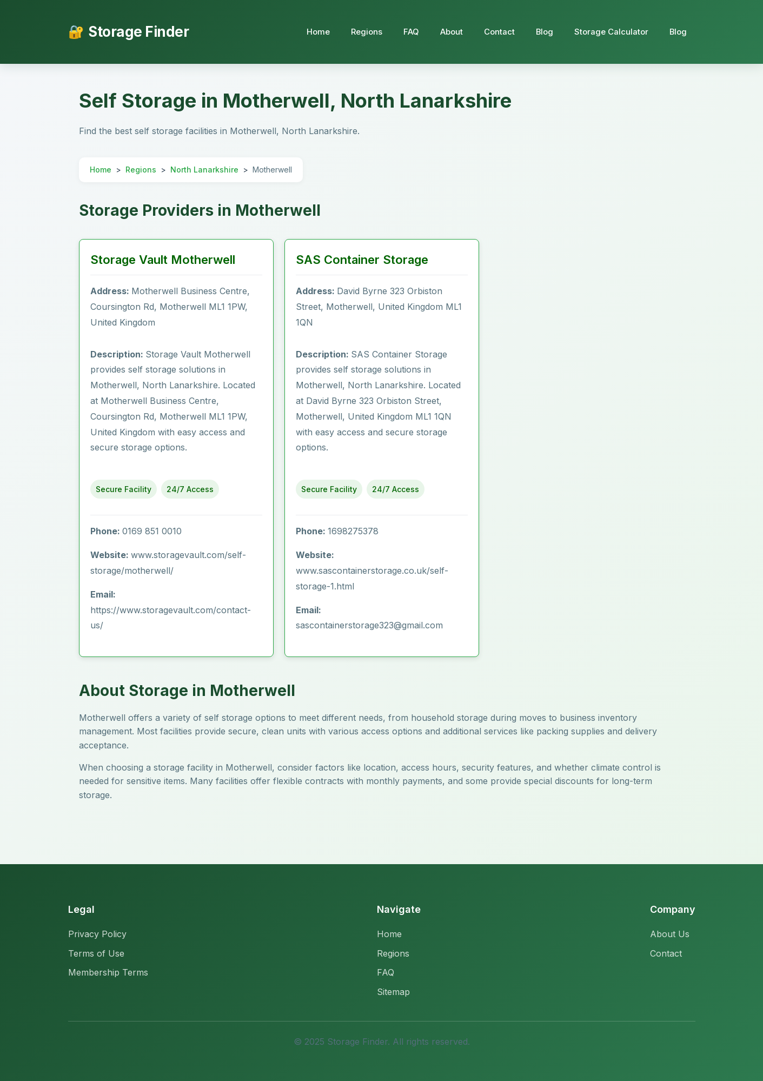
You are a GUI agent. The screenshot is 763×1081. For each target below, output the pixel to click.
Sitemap (393, 991)
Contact (496, 31)
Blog (543, 31)
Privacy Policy (97, 934)
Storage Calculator (610, 31)
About (448, 31)
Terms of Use (96, 953)
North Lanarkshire (204, 169)
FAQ (407, 31)
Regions (362, 31)
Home (313, 31)
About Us (669, 934)
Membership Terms (108, 972)
